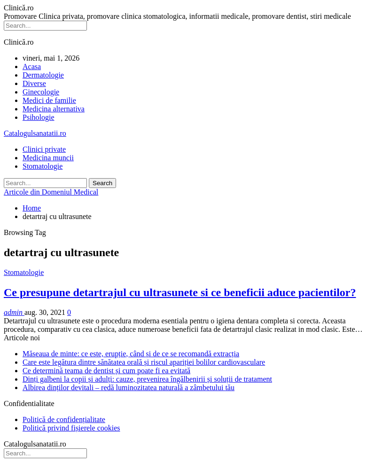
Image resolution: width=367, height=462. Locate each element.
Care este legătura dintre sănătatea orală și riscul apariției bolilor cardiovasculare (144, 362)
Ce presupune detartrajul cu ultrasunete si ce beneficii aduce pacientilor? (180, 292)
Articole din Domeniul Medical (51, 192)
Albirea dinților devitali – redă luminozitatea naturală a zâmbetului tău (128, 388)
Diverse (34, 83)
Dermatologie (43, 75)
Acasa (32, 66)
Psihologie (39, 117)
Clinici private (44, 149)
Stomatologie (42, 166)
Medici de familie (49, 100)
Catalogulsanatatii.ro (35, 133)
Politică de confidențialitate (64, 419)
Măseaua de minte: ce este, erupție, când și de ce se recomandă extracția (131, 354)
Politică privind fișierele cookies (71, 428)
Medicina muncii (48, 158)
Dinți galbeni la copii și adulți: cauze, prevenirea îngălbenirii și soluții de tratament (147, 379)
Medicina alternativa (54, 109)
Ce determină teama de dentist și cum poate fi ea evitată (106, 371)
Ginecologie (41, 92)
